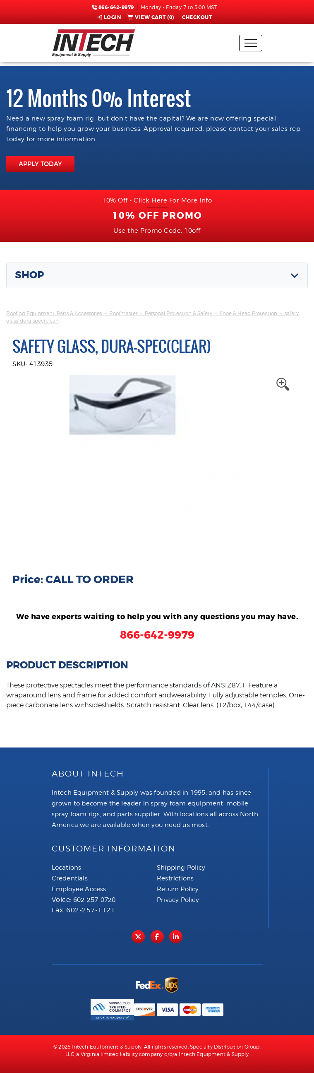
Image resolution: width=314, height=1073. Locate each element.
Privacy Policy (178, 900)
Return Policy (178, 889)
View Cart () (150, 17)
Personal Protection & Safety (178, 313)
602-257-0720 (94, 900)
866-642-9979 (113, 7)
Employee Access (79, 889)
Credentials (70, 878)
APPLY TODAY (40, 164)
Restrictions (175, 878)
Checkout (196, 17)
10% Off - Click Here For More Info (157, 200)
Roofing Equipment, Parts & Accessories (54, 313)
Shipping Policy (181, 867)
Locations (66, 867)
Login (109, 17)
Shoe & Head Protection (248, 313)
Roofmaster (123, 313)
